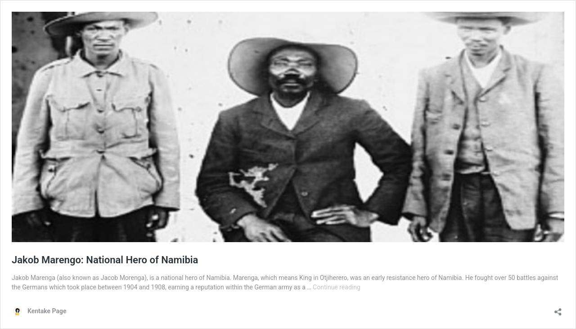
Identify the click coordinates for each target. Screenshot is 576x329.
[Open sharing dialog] (558, 309)
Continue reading (336, 287)
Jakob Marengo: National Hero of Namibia (105, 260)
